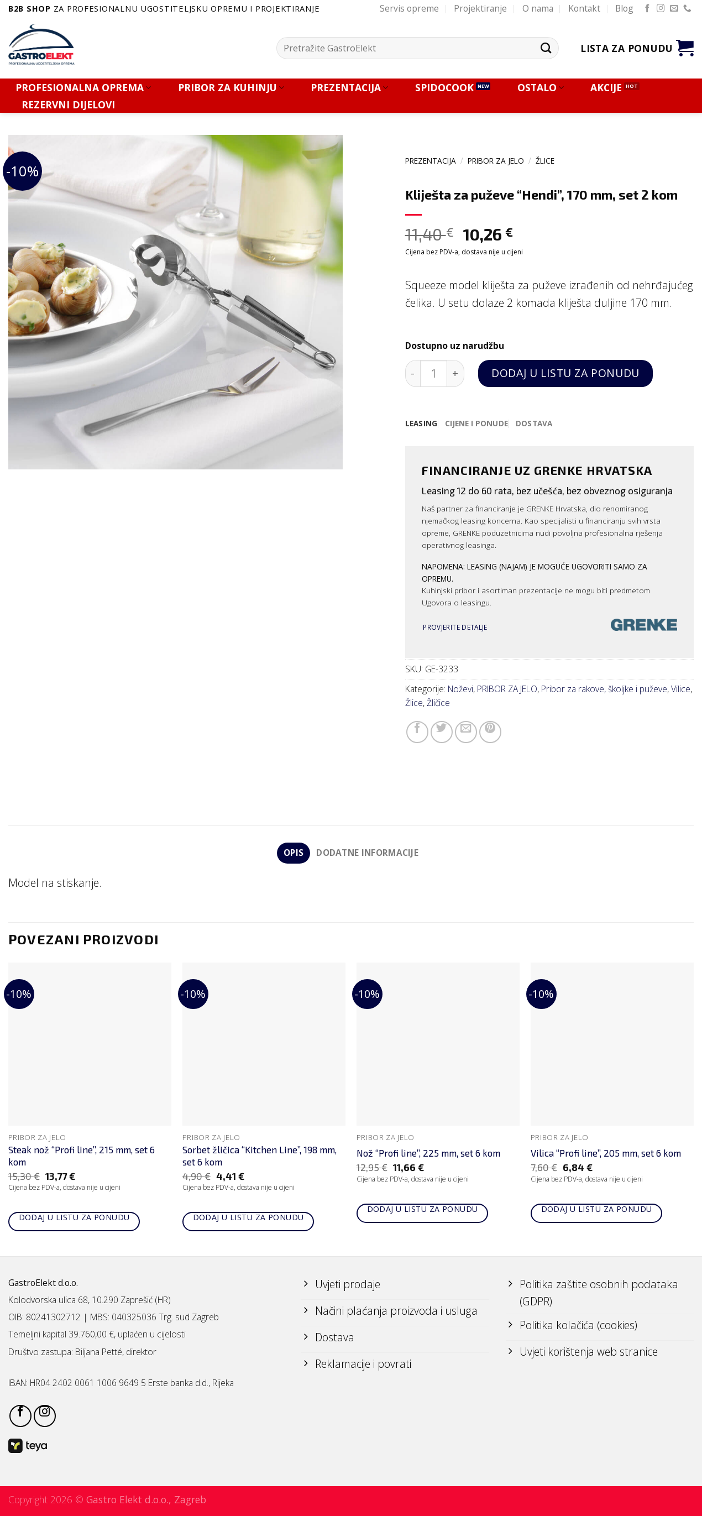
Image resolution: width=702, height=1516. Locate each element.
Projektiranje (480, 8)
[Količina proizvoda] (433, 373)
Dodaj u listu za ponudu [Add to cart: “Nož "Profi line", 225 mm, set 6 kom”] (422, 1209)
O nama (537, 8)
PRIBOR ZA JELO (496, 160)
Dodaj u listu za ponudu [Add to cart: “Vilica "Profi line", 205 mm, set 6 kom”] (596, 1209)
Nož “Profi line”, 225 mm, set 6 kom (428, 1153)
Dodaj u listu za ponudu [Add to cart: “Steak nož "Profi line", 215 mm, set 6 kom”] (74, 1217)
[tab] (421, 424)
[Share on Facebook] (417, 733)
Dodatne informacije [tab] (368, 853)
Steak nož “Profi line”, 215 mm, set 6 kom (81, 1156)
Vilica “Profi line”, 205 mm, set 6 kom (606, 1153)
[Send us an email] (674, 8)
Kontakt (584, 8)
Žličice (438, 703)
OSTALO (540, 87)
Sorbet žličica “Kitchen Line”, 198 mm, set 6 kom (259, 1156)
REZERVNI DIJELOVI (68, 105)
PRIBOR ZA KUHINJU (231, 87)
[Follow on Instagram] (661, 8)
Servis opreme (409, 8)
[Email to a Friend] (466, 733)
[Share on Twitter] (442, 733)
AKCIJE (606, 87)
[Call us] (687, 8)
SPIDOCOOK (444, 87)
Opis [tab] (293, 853)
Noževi (460, 689)
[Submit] (546, 47)
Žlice (545, 160)
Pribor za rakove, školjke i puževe (604, 689)
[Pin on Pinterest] (490, 733)
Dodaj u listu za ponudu (565, 372)
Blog (624, 8)
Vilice (680, 689)
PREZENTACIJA (349, 87)
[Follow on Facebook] (647, 8)
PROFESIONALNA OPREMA (83, 87)
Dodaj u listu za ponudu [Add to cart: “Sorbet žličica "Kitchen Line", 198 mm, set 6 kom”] (248, 1217)
